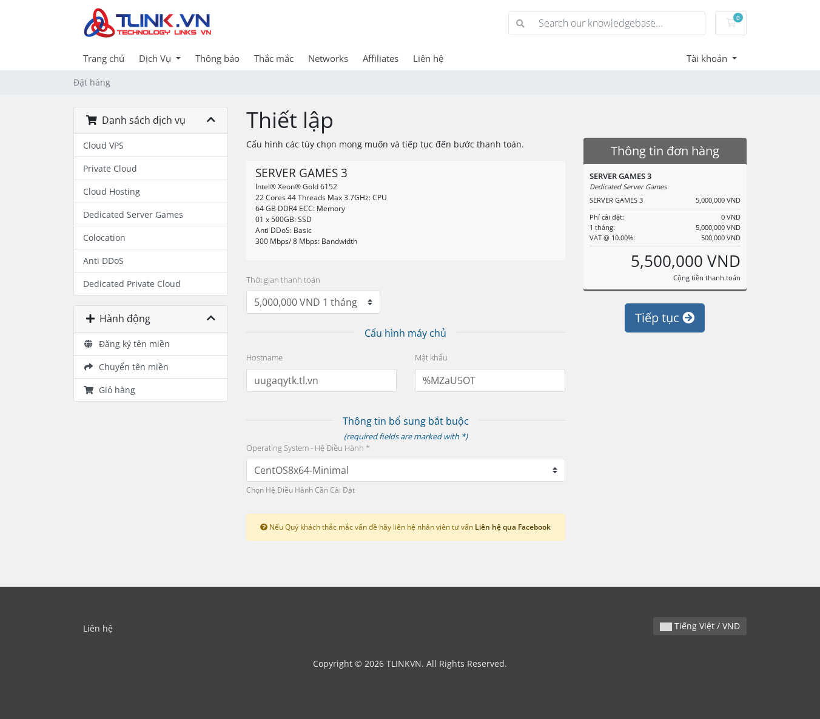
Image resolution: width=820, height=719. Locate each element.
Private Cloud (110, 168)
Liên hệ (428, 58)
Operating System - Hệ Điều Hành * (308, 447)
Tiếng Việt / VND (700, 626)
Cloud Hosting (111, 191)
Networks (328, 58)
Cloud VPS (103, 145)
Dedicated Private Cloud (132, 283)
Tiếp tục (664, 317)
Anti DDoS (103, 260)
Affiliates (380, 58)
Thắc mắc (274, 58)
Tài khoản (708, 58)
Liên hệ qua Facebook (513, 527)
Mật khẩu (431, 357)
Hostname (264, 357)
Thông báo (217, 58)
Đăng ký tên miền (126, 343)
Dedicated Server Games (133, 214)
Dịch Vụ (156, 58)
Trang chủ (103, 58)
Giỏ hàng (109, 390)
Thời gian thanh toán (283, 279)
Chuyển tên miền (126, 367)
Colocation (104, 237)
